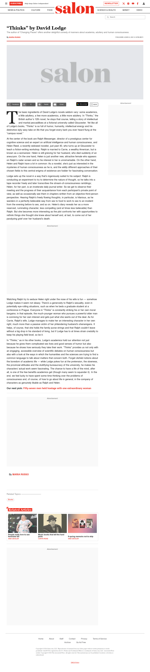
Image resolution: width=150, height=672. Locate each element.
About (51, 639)
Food (50, 10)
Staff (61, 639)
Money (126, 10)
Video (139, 10)
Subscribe (16, 4)
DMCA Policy (75, 662)
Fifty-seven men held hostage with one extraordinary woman (57, 388)
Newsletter (111, 4)
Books (10, 500)
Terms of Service (100, 639)
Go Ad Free (81, 643)
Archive (67, 643)
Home (40, 639)
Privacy (84, 639)
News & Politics (16, 10)
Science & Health (106, 10)
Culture (35, 10)
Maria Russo (15, 37)
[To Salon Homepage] (75, 8)
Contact (72, 639)
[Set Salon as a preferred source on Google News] (82, 104)
